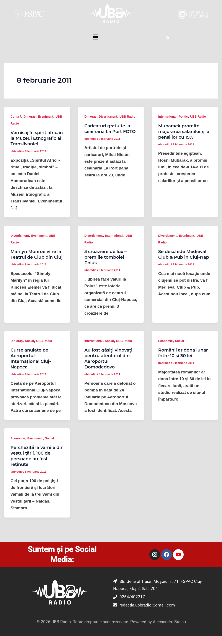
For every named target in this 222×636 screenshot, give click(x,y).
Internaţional (167, 116)
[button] (95, 37)
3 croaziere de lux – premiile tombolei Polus (105, 257)
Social (29, 341)
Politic (183, 116)
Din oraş (29, 116)
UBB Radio (127, 116)
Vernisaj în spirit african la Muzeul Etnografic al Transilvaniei (37, 138)
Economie (165, 341)
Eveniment (45, 116)
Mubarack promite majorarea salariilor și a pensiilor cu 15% (183, 131)
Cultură (16, 116)
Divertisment (108, 116)
